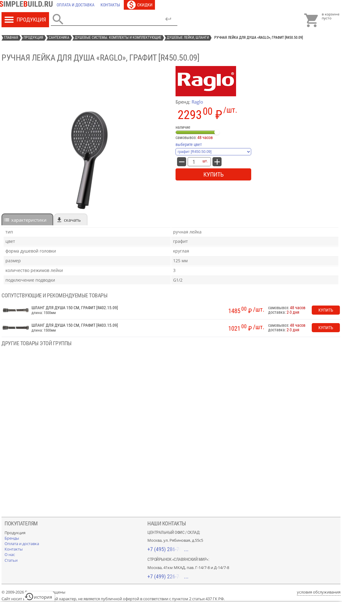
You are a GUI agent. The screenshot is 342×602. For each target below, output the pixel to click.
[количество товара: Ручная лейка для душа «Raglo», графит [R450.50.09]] (194, 161)
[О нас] (10, 554)
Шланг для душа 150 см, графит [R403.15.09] (74, 325)
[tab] (27, 219)
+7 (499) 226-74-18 (168, 576)
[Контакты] (110, 5)
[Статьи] (11, 560)
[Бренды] (12, 538)
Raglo (197, 102)
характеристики (29, 220)
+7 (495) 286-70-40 (168, 549)
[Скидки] (139, 5)
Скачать (72, 220)
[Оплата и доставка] (75, 5)
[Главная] (27, 5)
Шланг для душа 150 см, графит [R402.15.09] (74, 308)
